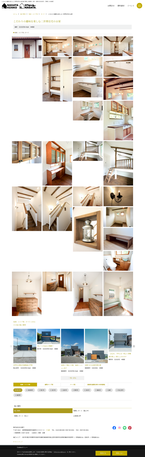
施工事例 (17, 411)
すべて (19, 390)
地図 (48, 430)
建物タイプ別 (49, 384)
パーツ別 (72, 384)
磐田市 (78, 390)
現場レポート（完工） (21, 416)
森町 (112, 390)
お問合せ (111, 5)
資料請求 (120, 5)
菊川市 (43, 390)
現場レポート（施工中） (81, 411)
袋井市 (67, 390)
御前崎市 (31, 390)
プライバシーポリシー (60, 452)
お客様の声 (77, 416)
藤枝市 (102, 390)
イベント (130, 5)
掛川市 (55, 390)
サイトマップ (18, 442)
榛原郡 (19, 395)
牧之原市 (124, 390)
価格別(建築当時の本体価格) (96, 384)
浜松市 (90, 390)
